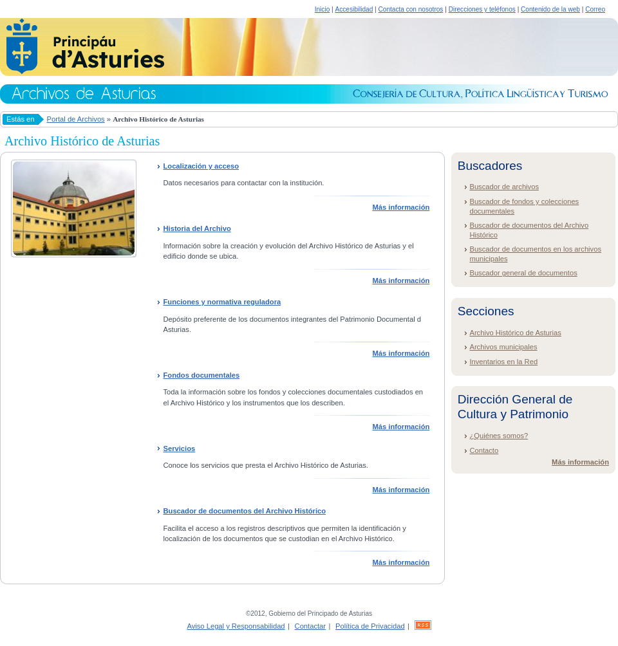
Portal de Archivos (76, 119)
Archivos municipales (503, 347)
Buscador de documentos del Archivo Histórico (244, 511)
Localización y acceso (201, 166)
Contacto (483, 450)
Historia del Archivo (196, 228)
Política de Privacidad (370, 626)
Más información (400, 207)
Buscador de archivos (504, 186)
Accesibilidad (354, 9)
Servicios (179, 448)
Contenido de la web (550, 9)
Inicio (322, 9)
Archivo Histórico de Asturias (515, 333)
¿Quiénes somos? (498, 435)
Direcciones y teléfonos (482, 9)
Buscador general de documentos (523, 273)
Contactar (310, 626)
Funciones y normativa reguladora (222, 302)
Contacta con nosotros (411, 9)
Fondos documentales (201, 375)
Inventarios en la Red (503, 361)
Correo (595, 9)
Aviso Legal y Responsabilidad (236, 626)
